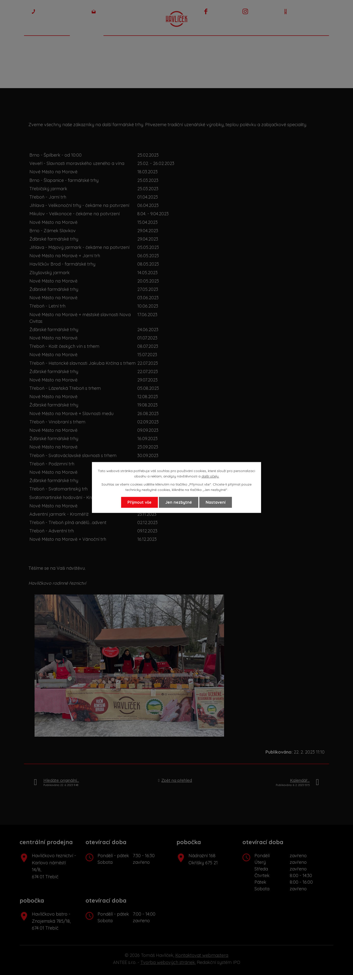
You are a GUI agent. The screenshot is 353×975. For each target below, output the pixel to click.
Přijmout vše (139, 502)
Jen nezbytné (178, 502)
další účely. (210, 476)
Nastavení (216, 502)
